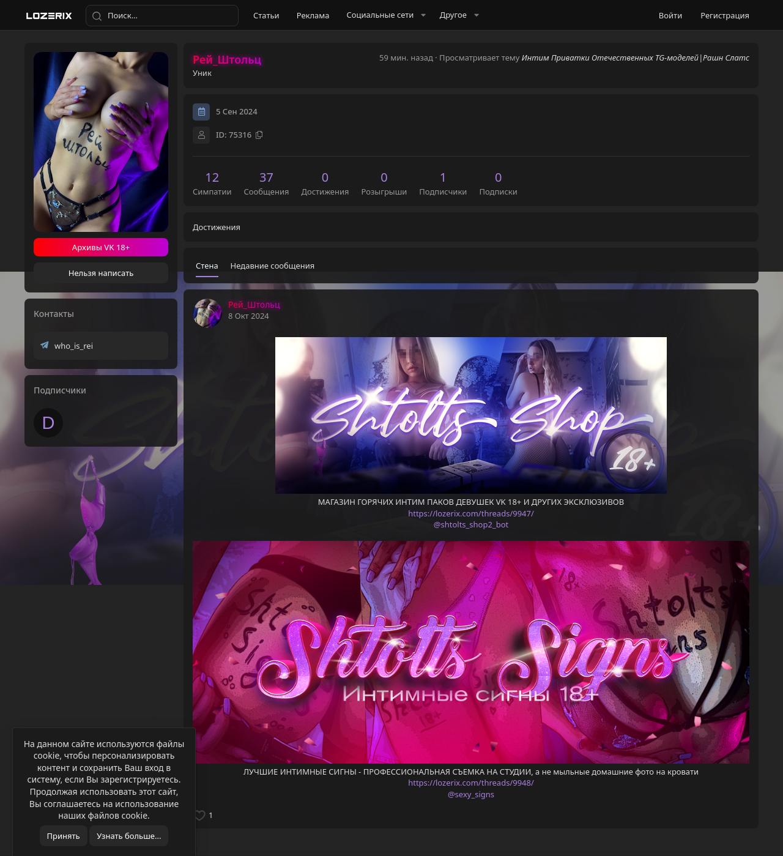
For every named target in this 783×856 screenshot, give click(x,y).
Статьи (266, 15)
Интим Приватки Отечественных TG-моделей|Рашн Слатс (635, 57)
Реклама (313, 15)
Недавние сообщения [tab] (273, 265)
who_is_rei (73, 345)
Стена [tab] (207, 265)
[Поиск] (162, 16)
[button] (384, 15)
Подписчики (60, 390)
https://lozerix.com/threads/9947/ (471, 513)
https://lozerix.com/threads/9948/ (471, 782)
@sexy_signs (471, 794)
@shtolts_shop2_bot (471, 524)
